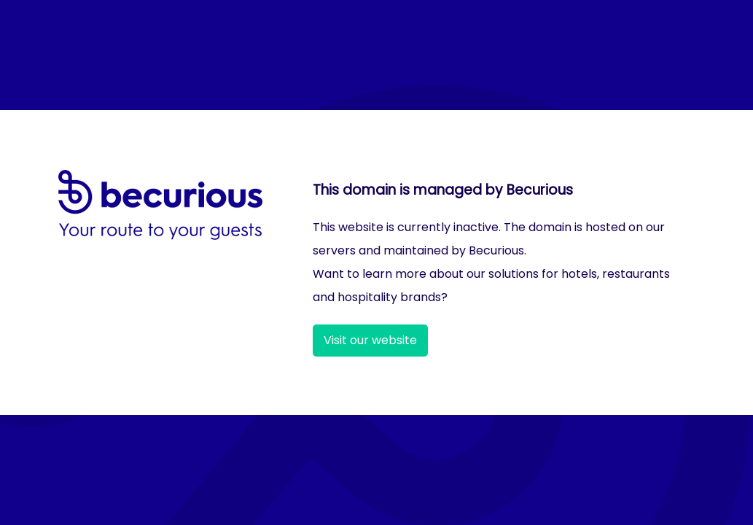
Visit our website (370, 340)
